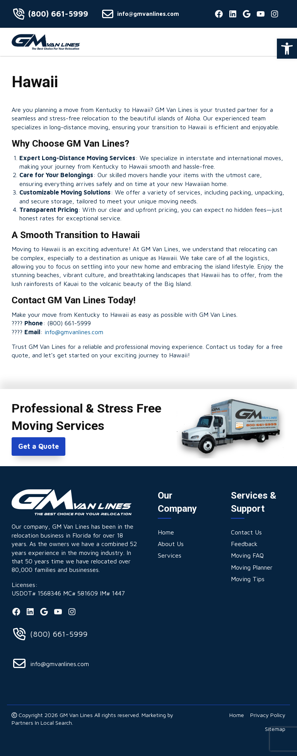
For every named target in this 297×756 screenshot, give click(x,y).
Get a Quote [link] (38, 446)
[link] (287, 49)
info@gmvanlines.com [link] (148, 13)
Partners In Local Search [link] (42, 722)
